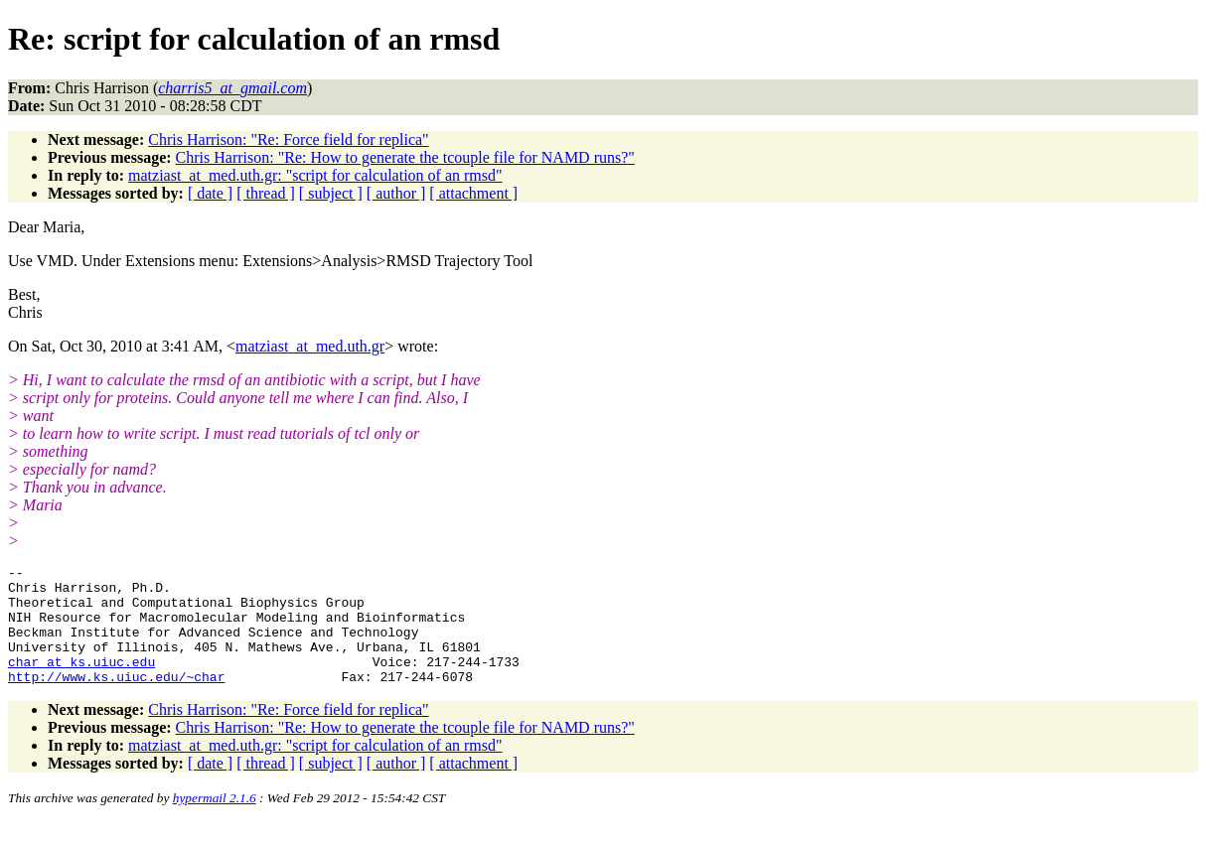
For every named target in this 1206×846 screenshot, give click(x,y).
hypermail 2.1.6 (214, 821)
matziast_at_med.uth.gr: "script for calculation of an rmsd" (315, 175)
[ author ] (396, 193)
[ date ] (210, 193)
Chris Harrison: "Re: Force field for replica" (288, 139)
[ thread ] (265, 193)
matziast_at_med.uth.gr (309, 346)
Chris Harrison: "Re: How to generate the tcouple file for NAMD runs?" (405, 157)
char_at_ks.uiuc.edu (81, 682)
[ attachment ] (473, 193)
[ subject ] (331, 193)
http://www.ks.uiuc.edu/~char (116, 700)
